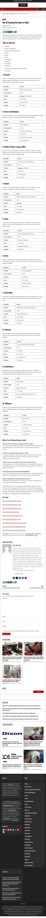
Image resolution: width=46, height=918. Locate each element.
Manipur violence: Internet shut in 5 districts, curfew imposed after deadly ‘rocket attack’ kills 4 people (12, 658)
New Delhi (19, 203)
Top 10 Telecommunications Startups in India (13, 530)
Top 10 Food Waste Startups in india (11, 519)
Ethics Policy (27, 833)
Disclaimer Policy (28, 822)
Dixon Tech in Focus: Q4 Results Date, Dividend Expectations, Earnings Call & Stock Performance (21, 706)
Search (4, 688)
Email (4, 621)
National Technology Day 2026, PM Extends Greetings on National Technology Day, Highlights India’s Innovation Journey (33, 743)
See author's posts (19, 573)
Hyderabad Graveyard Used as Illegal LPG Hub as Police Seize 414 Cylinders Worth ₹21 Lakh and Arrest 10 (34, 658)
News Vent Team (6, 25)
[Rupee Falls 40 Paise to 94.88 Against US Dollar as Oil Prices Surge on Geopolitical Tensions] (34, 756)
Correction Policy (28, 819)
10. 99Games (7, 66)
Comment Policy (28, 807)
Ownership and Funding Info (30, 851)
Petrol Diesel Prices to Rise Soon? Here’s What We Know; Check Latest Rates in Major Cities (20, 719)
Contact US (22, 905)
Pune (18, 388)
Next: (33, 587)
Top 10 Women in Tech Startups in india (12, 515)
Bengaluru (20, 168)
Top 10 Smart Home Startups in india (11, 501)
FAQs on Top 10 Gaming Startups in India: (15, 68)
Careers (26, 804)
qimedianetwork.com (8, 805)
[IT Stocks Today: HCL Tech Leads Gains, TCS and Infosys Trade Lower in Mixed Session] (12, 756)
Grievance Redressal (29, 842)
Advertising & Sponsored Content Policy (32, 789)
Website (4, 626)
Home (3, 13)
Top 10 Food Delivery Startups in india (12, 508)
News (7, 13)
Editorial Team (27, 830)
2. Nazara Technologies (10, 48)
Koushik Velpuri (6, 661)
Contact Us (6, 818)
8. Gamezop (7, 61)
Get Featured (27, 839)
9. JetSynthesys (7, 63)
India (28, 738)
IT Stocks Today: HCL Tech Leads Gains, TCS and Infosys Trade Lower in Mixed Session (18, 713)
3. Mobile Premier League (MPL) (12, 50)
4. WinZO (6, 53)
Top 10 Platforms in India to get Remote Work (13, 526)
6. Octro (6, 57)
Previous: (12, 587)
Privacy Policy (27, 854)
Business (5, 738)
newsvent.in (15, 802)
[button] (2, 9)
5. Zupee (6, 55)
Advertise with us (28, 787)
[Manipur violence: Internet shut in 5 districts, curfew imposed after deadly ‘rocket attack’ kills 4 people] (12, 649)
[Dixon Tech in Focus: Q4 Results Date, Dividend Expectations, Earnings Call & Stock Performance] (12, 733)
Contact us (27, 810)
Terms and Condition (29, 865)
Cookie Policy (27, 816)
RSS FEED (26, 859)
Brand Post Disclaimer (29, 801)
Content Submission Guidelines (31, 813)
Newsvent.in (10, 784)
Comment (5, 598)
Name (4, 616)
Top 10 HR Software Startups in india (11, 504)
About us (26, 784)
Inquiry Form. (15, 820)
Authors (26, 798)
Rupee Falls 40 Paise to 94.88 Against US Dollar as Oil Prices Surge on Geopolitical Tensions (20, 716)
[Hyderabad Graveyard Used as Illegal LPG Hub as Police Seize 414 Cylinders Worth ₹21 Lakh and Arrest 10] (34, 649)
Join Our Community (29, 848)
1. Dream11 (7, 46)
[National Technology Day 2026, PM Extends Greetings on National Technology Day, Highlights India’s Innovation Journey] (34, 733)
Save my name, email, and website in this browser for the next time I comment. (21, 631)
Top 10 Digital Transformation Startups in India (14, 523)
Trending (12, 13)
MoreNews (28, 916)
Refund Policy (27, 856)
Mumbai (22, 96)
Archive (26, 795)
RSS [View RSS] (41, 9)
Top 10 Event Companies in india (10, 512)
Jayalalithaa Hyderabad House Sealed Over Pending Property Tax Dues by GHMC (11, 680)
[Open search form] (37, 9)
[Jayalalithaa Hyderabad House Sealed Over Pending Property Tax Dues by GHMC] (12, 671)
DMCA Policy (27, 824)
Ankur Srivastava (12, 810)
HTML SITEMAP (27, 845)
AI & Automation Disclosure (30, 792)
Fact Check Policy (28, 836)
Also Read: (7, 70)
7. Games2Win (7, 59)
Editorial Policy (28, 827)
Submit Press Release (29, 862)
